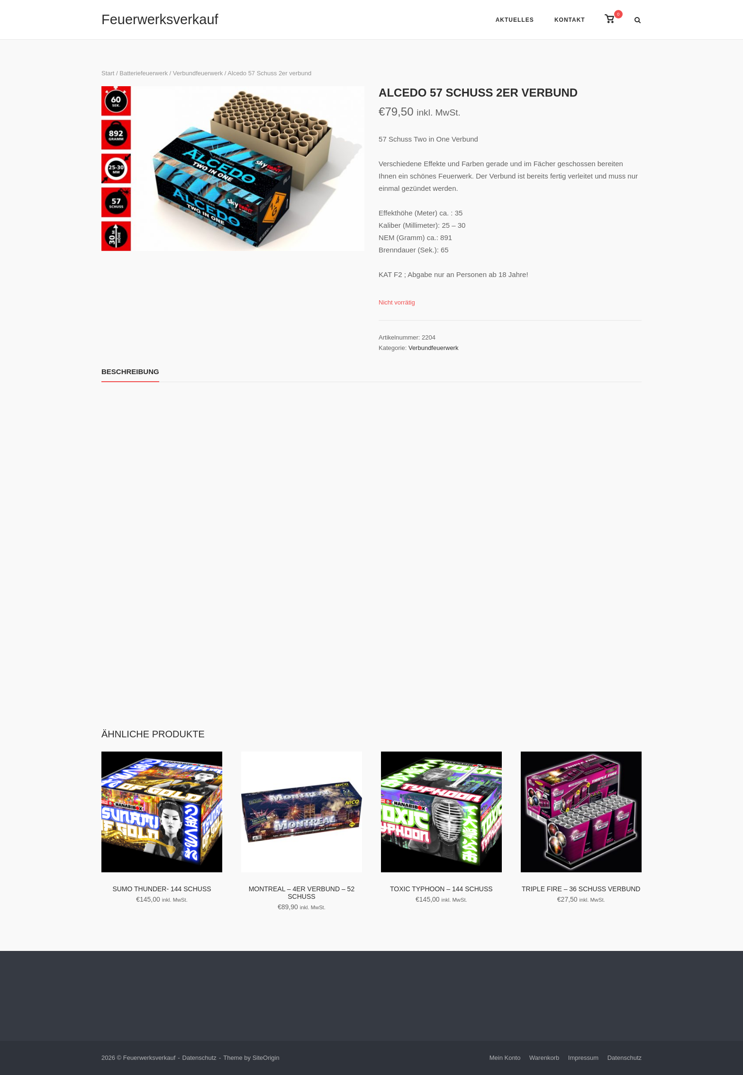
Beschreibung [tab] (130, 371)
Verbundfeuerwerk (198, 73)
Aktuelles (515, 20)
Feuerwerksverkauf (159, 19)
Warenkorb (544, 1057)
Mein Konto (505, 1057)
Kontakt (569, 20)
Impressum (583, 1057)
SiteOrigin (266, 1057)
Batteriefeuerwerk (143, 73)
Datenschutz (199, 1057)
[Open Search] (638, 21)
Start (107, 73)
